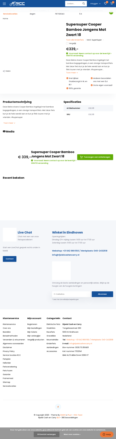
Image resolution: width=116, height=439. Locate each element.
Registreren (32, 324)
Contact (10, 259)
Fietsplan (7, 359)
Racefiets (51, 332)
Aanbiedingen (53, 347)
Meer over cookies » (72, 434)
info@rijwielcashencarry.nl (65, 254)
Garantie (6, 374)
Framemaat (8, 378)
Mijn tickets (32, 332)
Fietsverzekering (10, 366)
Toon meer (72, 72)
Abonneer (102, 294)
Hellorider (7, 363)
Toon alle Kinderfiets (75, 40)
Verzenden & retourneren (14, 339)
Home (5, 18)
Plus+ (70, 415)
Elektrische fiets (53, 324)
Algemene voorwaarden (13, 343)
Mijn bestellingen (34, 328)
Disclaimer (7, 347)
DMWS (63, 415)
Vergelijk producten (35, 339)
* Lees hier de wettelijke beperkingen (65, 299)
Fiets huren (7, 370)
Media (8, 131)
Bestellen (7, 332)
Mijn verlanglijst (33, 336)
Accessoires (52, 351)
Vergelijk (71, 43)
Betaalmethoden (10, 336)
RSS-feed (78, 415)
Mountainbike (52, 339)
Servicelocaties (9, 386)
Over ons (7, 328)
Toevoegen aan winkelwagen (95, 157)
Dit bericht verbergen (46, 434)
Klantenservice (9, 324)
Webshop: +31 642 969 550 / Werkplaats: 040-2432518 (79, 250)
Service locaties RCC (12, 355)
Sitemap (6, 382)
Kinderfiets (51, 343)
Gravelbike (51, 336)
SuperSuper (97, 40)
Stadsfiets (51, 328)
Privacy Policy (9, 351)
